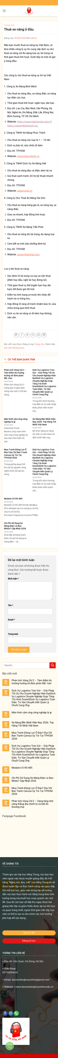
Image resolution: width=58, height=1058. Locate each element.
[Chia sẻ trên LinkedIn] (44, 335)
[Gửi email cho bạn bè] (33, 335)
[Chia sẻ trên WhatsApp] (16, 335)
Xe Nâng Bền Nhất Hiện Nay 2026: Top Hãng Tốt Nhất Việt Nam (44, 422)
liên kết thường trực (14, 347)
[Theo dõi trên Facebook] (5, 1013)
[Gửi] (52, 665)
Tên (10, 605)
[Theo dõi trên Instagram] (10, 1013)
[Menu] (4, 11)
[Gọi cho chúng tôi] (16, 1013)
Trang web (13, 634)
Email (11, 619)
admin (33, 38)
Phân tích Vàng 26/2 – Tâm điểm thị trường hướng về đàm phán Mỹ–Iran (15, 374)
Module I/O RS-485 (13, 498)
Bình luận (13, 578)
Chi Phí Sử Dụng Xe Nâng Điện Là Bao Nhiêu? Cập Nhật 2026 (15, 526)
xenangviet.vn (24, 190)
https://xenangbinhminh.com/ (33, 121)
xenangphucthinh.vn (28, 156)
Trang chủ (9, 25)
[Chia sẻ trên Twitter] (27, 335)
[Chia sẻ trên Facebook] (21, 335)
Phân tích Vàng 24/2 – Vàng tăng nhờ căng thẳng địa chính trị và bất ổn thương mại (32, 804)
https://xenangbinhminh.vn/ (22, 125)
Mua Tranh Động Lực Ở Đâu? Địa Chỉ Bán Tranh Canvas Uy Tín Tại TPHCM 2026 (15, 453)
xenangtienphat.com (28, 254)
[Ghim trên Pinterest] (38, 335)
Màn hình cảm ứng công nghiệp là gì (15, 420)
